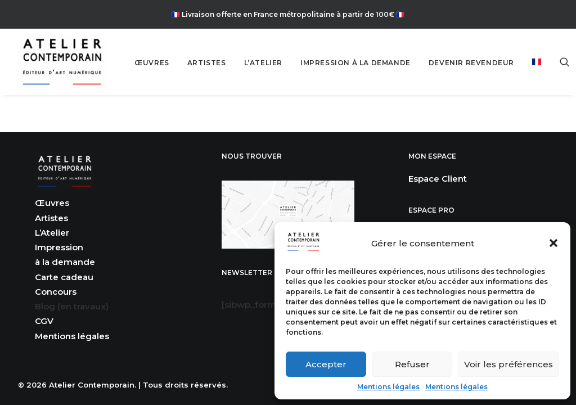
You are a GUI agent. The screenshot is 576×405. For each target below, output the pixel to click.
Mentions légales (388, 386)
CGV (44, 321)
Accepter (325, 364)
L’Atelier (52, 232)
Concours (55, 291)
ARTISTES (206, 62)
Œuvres (52, 202)
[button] (553, 243)
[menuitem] (152, 63)
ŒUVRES (151, 62)
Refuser (412, 364)
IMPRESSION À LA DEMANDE (355, 62)
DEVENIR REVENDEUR (471, 62)
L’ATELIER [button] (263, 62)
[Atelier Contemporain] (62, 62)
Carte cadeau (64, 277)
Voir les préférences (508, 364)
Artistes (51, 218)
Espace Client (437, 178)
